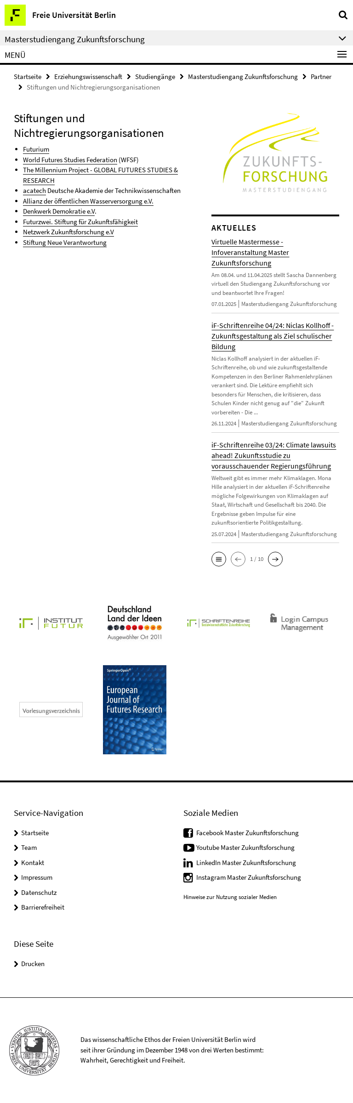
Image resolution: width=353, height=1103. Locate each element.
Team (29, 847)
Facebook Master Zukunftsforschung (247, 832)
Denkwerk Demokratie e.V (59, 211)
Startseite (27, 76)
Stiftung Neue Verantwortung (65, 242)
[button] (218, 559)
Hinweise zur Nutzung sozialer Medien (230, 897)
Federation (101, 159)
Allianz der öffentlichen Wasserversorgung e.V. (88, 201)
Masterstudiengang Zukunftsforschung (243, 76)
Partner (321, 76)
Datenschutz (39, 892)
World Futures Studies (54, 159)
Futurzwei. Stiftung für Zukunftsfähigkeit (80, 221)
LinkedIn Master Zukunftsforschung (246, 862)
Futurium (36, 149)
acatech (34, 190)
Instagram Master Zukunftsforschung (248, 877)
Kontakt (32, 862)
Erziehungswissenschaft (88, 76)
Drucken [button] (33, 963)
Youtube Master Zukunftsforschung (245, 847)
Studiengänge (155, 76)
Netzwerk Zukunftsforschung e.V (68, 231)
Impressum (36, 877)
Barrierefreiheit (42, 907)
